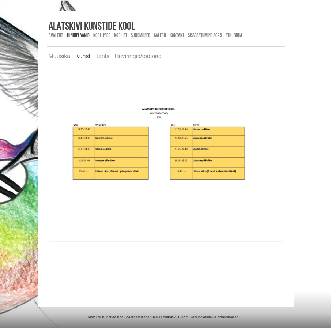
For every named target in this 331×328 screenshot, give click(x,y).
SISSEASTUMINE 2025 (205, 35)
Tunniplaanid (78, 35)
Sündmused (140, 35)
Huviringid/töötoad (138, 56)
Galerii (160, 35)
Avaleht (56, 35)
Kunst (82, 56)
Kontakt (177, 35)
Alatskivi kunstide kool (92, 25)
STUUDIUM (234, 35)
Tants (102, 56)
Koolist (120, 35)
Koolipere (101, 35)
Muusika (60, 56)
